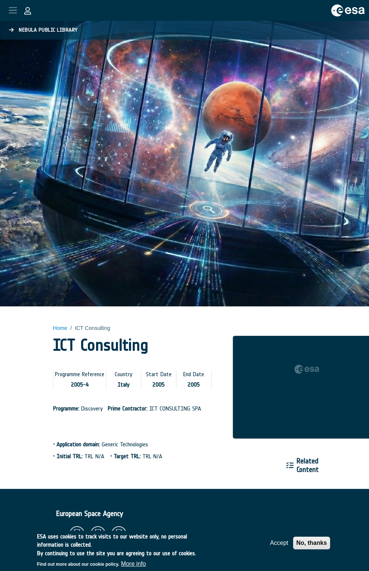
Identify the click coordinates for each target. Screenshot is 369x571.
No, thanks (311, 547)
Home (60, 328)
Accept (279, 547)
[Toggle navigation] (13, 10)
